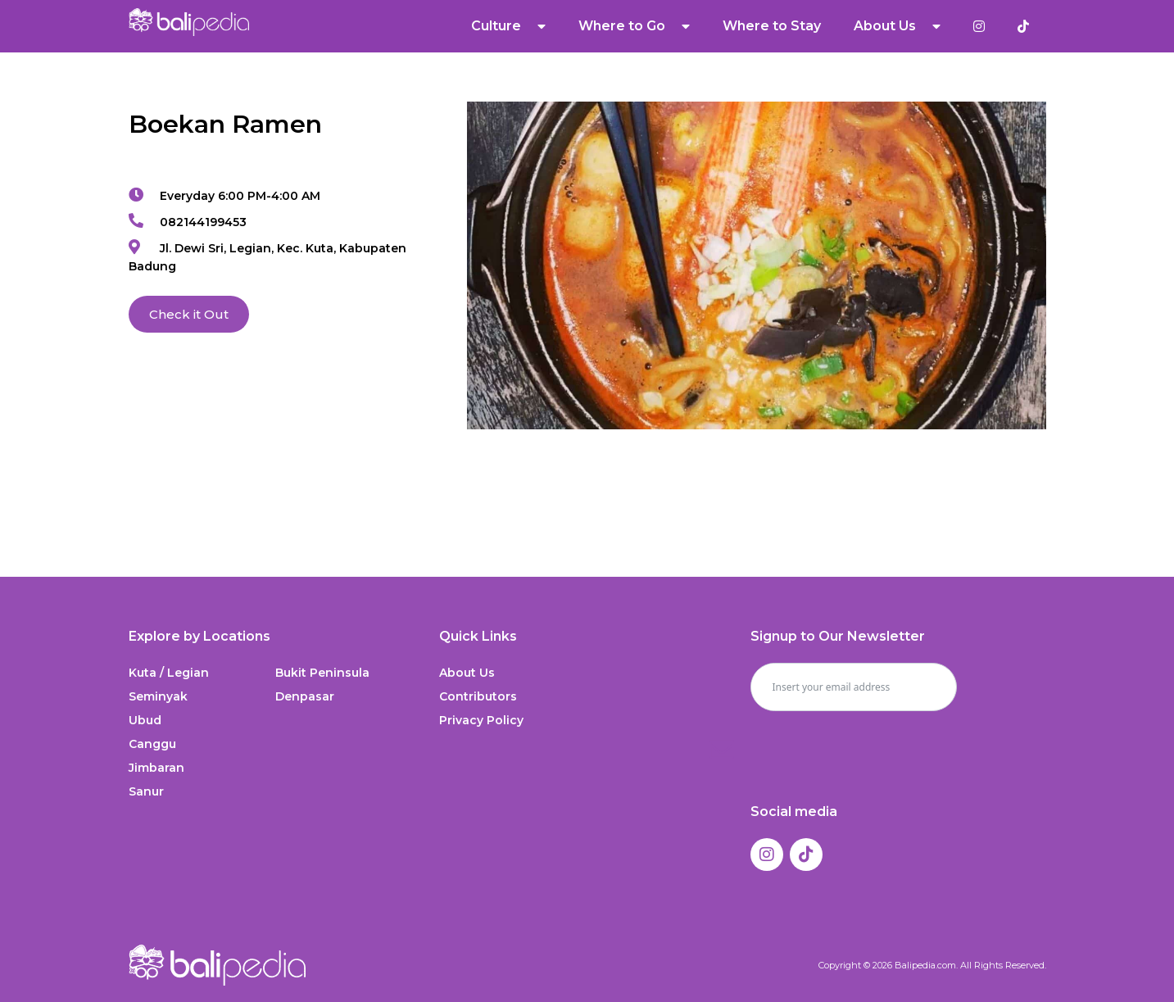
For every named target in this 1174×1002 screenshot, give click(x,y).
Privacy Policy (481, 720)
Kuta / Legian (169, 672)
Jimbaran (156, 767)
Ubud (145, 720)
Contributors (478, 696)
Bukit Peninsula (322, 672)
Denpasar (304, 696)
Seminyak (158, 696)
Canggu (152, 744)
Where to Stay (772, 26)
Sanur (146, 791)
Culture (508, 26)
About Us (897, 26)
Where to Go (634, 26)
